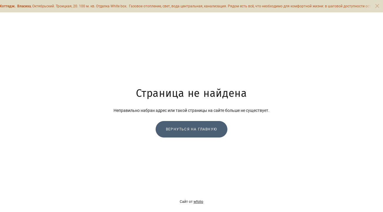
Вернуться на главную (191, 129)
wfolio (198, 202)
